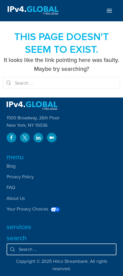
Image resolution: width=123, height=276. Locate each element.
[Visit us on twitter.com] (25, 137)
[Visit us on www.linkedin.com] (38, 137)
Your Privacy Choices (33, 209)
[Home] (33, 10)
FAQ (11, 187)
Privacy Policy (20, 176)
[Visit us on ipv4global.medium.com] (52, 137)
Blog (11, 166)
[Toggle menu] (109, 10)
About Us (16, 198)
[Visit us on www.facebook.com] (11, 137)
